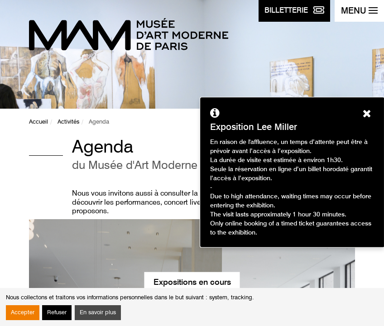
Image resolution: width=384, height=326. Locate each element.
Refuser (57, 313)
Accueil (38, 122)
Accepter (22, 313)
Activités (68, 122)
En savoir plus (98, 313)
